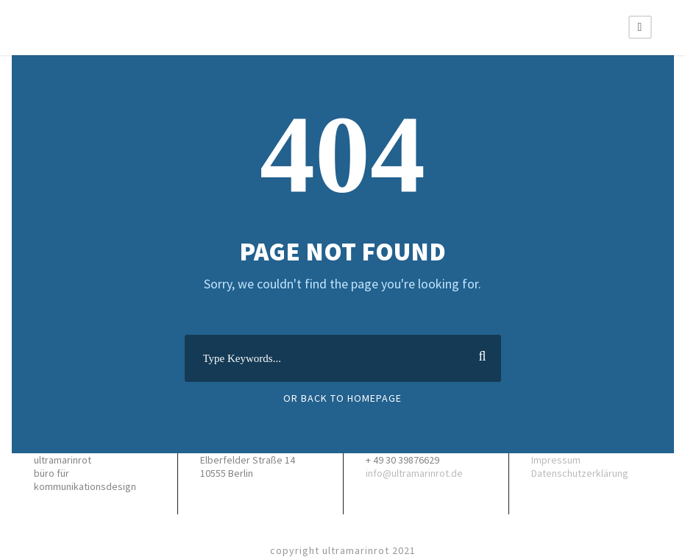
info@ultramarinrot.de (414, 473)
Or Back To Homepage (342, 398)
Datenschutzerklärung (579, 473)
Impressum (556, 459)
